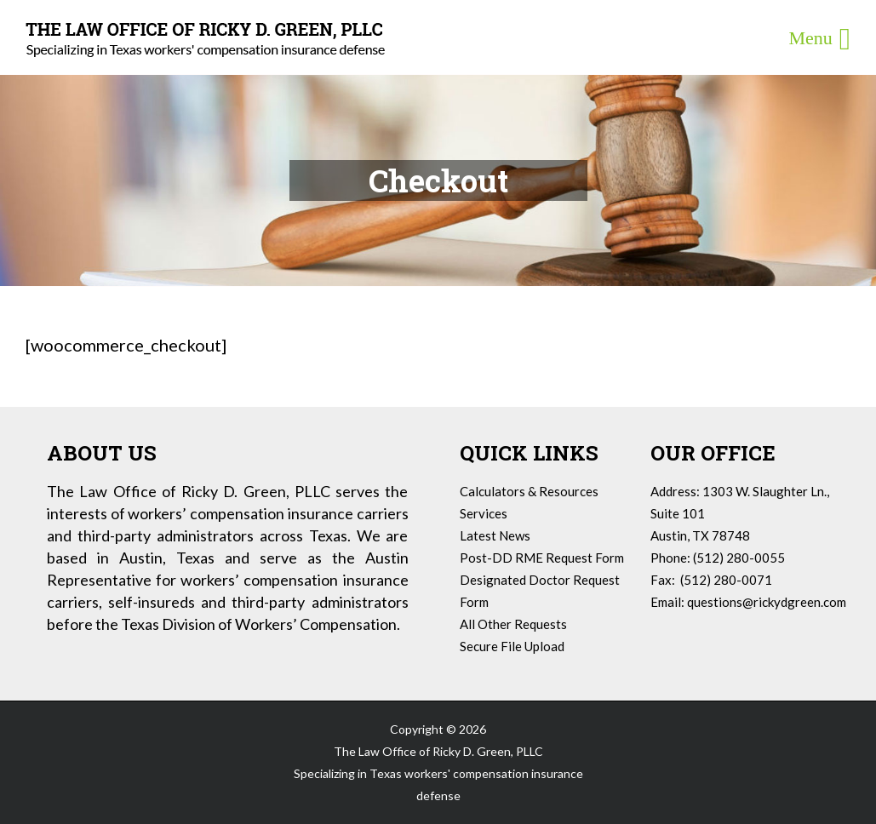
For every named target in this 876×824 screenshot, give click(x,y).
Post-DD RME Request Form (542, 557)
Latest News (495, 535)
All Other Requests (513, 624)
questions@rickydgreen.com (766, 601)
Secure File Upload (512, 646)
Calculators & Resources (529, 491)
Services (483, 513)
